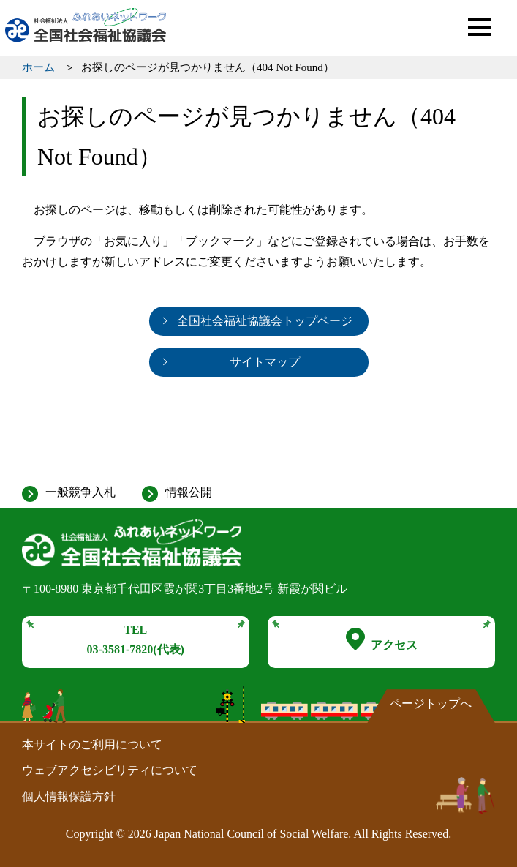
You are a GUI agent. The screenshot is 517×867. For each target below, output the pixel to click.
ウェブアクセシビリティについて (109, 770)
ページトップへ (431, 703)
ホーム (38, 67)
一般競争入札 (80, 492)
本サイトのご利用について (92, 744)
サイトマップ (265, 362)
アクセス (382, 639)
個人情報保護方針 (69, 796)
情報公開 (188, 492)
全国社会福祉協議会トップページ (264, 321)
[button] (479, 27)
